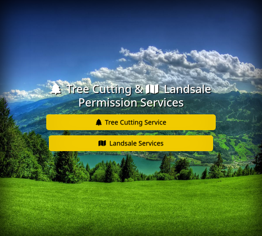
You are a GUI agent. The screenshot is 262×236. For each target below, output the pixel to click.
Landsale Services (131, 143)
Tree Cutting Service (131, 122)
